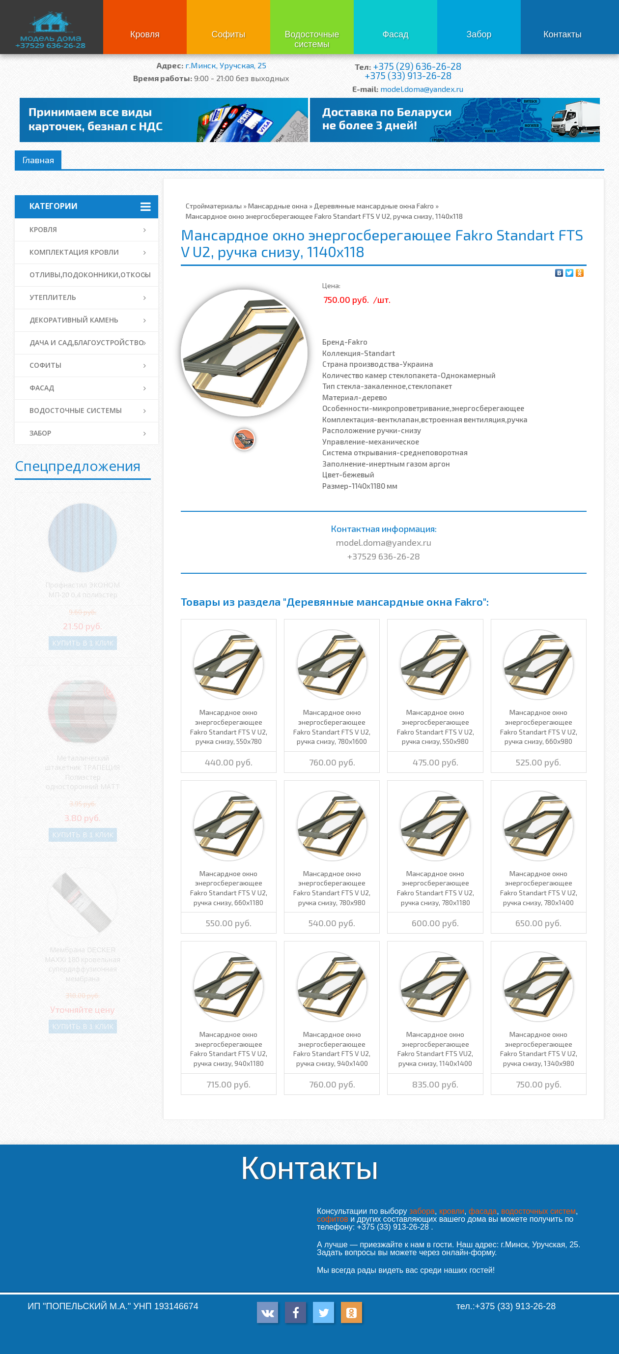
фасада (483, 1211)
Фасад (395, 34)
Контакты (562, 34)
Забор (478, 34)
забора (422, 1211)
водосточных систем (538, 1211)
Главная (38, 159)
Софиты (228, 34)
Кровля (145, 34)
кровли (451, 1211)
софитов (332, 1219)
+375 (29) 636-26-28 (417, 66)
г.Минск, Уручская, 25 (225, 65)
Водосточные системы (311, 39)
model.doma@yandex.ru (421, 88)
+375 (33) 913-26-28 (408, 75)
